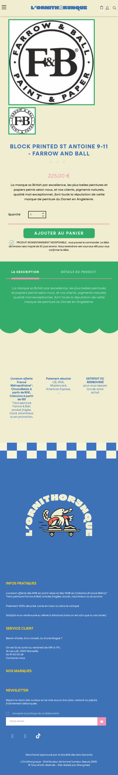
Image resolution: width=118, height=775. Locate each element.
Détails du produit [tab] (78, 272)
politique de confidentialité (43, 713)
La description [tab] (25, 272)
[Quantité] (36, 214)
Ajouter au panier (59, 233)
